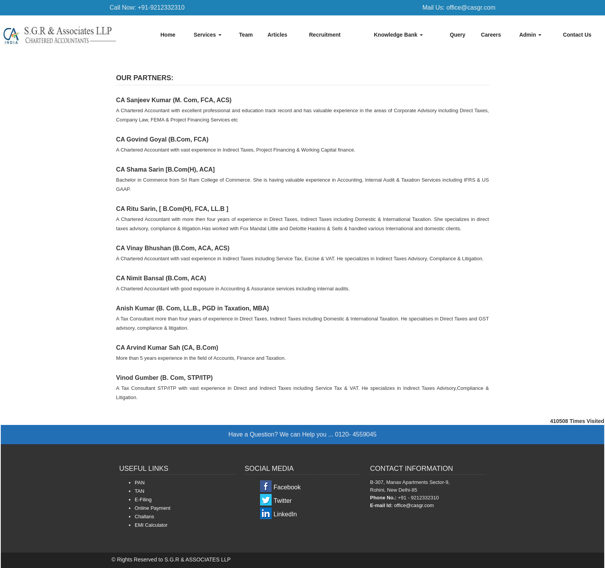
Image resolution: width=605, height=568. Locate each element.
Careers (491, 35)
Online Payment (153, 508)
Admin (530, 35)
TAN (139, 491)
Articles (277, 35)
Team (246, 35)
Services (207, 35)
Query (457, 35)
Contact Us (577, 35)
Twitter (283, 500)
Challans (144, 516)
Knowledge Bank (398, 35)
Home (168, 35)
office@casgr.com (414, 505)
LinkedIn (285, 514)
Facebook (287, 487)
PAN (140, 482)
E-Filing (143, 499)
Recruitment (325, 35)
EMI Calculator (151, 525)
